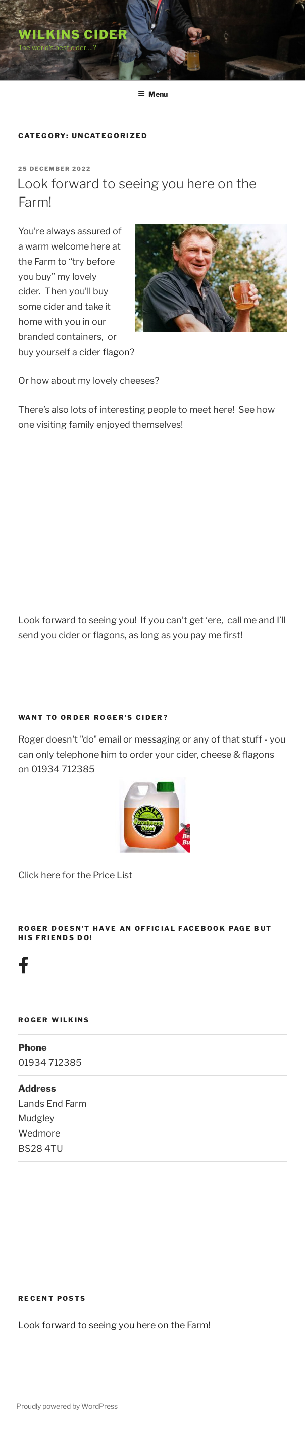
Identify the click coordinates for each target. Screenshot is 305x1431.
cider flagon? (107, 352)
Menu (153, 94)
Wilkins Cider (73, 34)
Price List (112, 875)
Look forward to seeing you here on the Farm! (114, 1325)
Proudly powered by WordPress (67, 1406)
